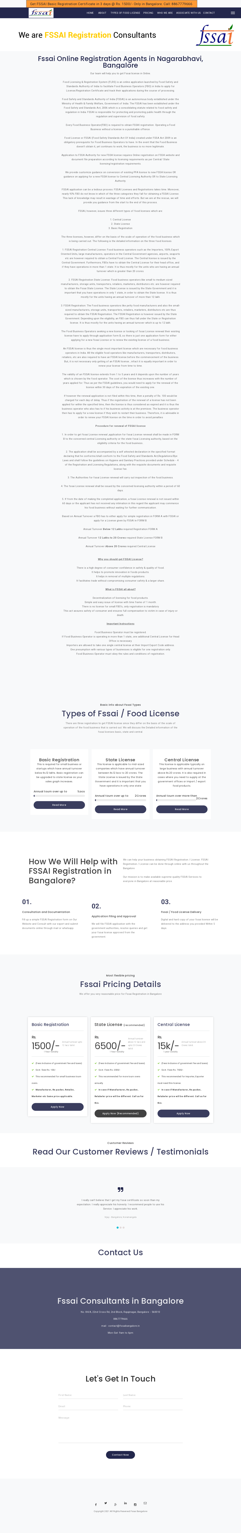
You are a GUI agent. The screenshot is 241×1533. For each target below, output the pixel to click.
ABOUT (102, 12)
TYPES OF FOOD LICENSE (125, 12)
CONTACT (209, 12)
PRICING (148, 12)
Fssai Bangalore (139, 1511)
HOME (86, 12)
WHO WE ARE (165, 12)
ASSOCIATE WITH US (188, 12)
